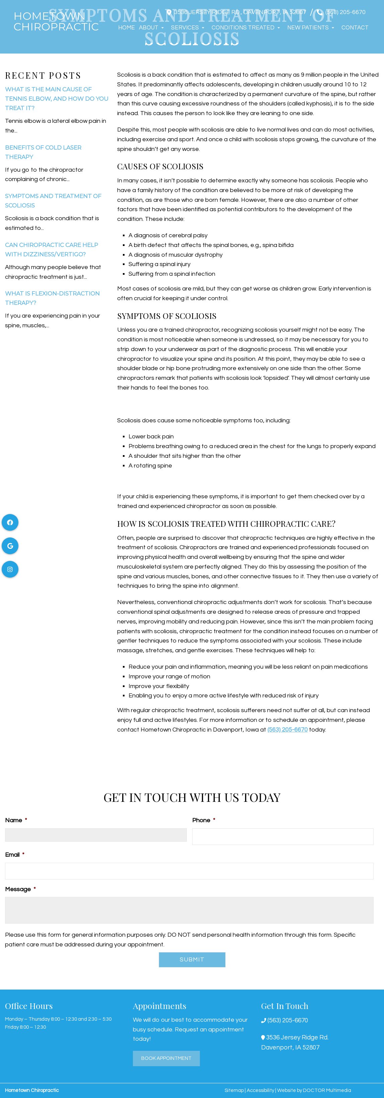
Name (16, 820)
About (148, 28)
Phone (203, 820)
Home (126, 28)
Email (14, 855)
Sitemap (234, 1090)
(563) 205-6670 (345, 12)
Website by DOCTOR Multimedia (314, 1090)
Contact (355, 28)
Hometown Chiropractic (56, 21)
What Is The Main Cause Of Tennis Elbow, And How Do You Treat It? (56, 98)
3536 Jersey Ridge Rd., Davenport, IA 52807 (240, 12)
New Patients (308, 28)
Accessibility (260, 1090)
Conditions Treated (243, 28)
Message (20, 889)
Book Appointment (166, 1058)
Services (185, 28)
